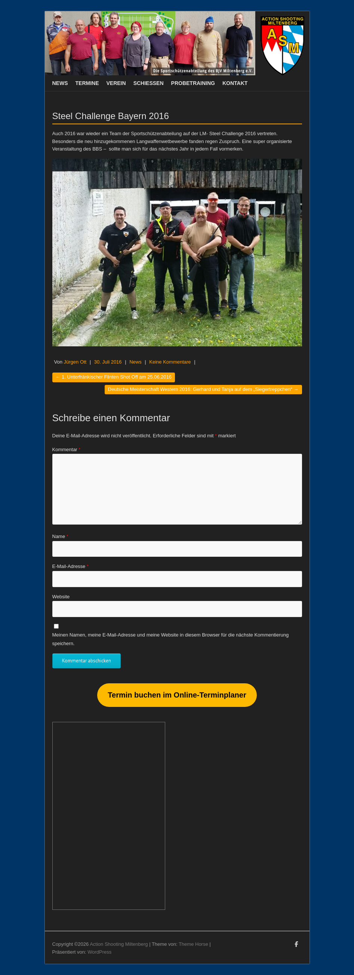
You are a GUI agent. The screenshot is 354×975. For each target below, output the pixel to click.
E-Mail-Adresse (70, 566)
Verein (116, 83)
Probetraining (193, 83)
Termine (87, 83)
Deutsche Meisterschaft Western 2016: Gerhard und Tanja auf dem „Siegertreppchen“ (203, 389)
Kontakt (234, 83)
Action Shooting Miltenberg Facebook (296, 945)
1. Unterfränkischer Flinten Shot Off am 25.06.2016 (114, 377)
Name (60, 536)
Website (61, 596)
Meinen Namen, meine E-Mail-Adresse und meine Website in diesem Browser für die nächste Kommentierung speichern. (170, 639)
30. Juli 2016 (108, 362)
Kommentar (66, 449)
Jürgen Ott (75, 362)
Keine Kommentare (170, 362)
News (60, 83)
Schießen (148, 83)
